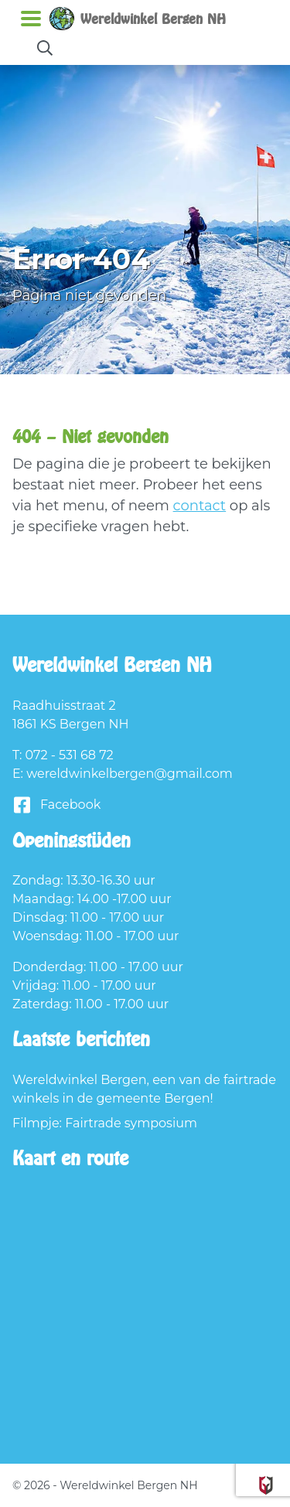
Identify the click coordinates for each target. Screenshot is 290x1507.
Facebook (56, 805)
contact (200, 505)
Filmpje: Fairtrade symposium (104, 1123)
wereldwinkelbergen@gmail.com (129, 773)
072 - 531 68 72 (70, 755)
